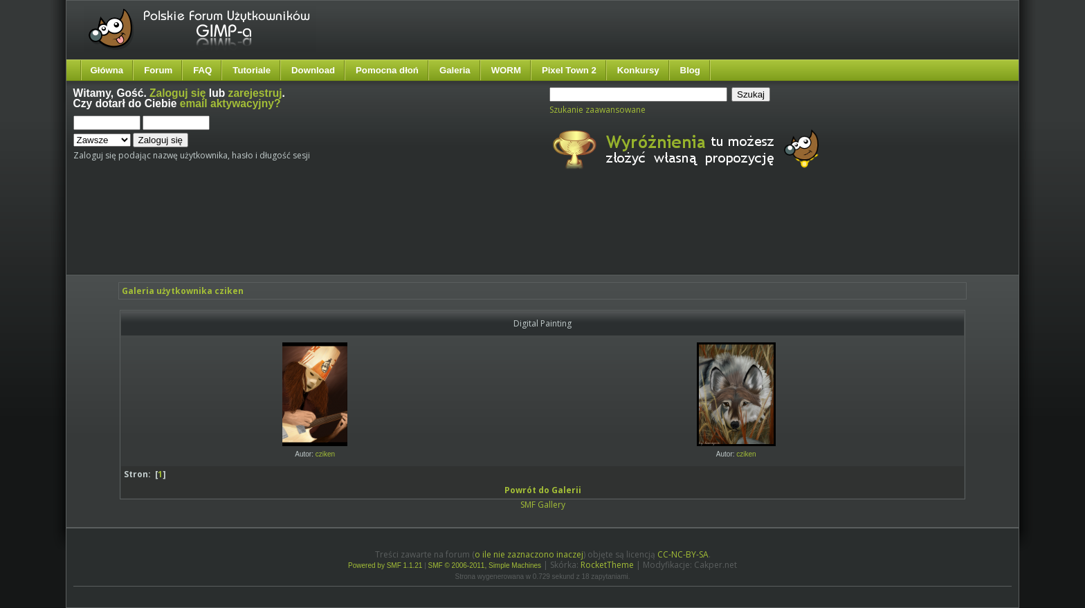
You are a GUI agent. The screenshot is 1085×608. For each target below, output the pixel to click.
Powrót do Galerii (542, 490)
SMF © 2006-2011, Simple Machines (485, 565)
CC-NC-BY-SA (683, 554)
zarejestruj (255, 93)
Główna (107, 70)
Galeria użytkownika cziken (183, 291)
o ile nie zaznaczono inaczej (529, 554)
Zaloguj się (177, 93)
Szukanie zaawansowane (597, 110)
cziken (325, 454)
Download (313, 70)
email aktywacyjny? (230, 103)
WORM (506, 70)
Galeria (455, 70)
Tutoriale (251, 70)
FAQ (202, 70)
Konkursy (638, 70)
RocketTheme (607, 565)
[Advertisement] (332, 233)
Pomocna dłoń (387, 70)
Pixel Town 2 (569, 70)
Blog (690, 70)
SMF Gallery (542, 504)
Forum (158, 70)
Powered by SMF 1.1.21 (385, 565)
